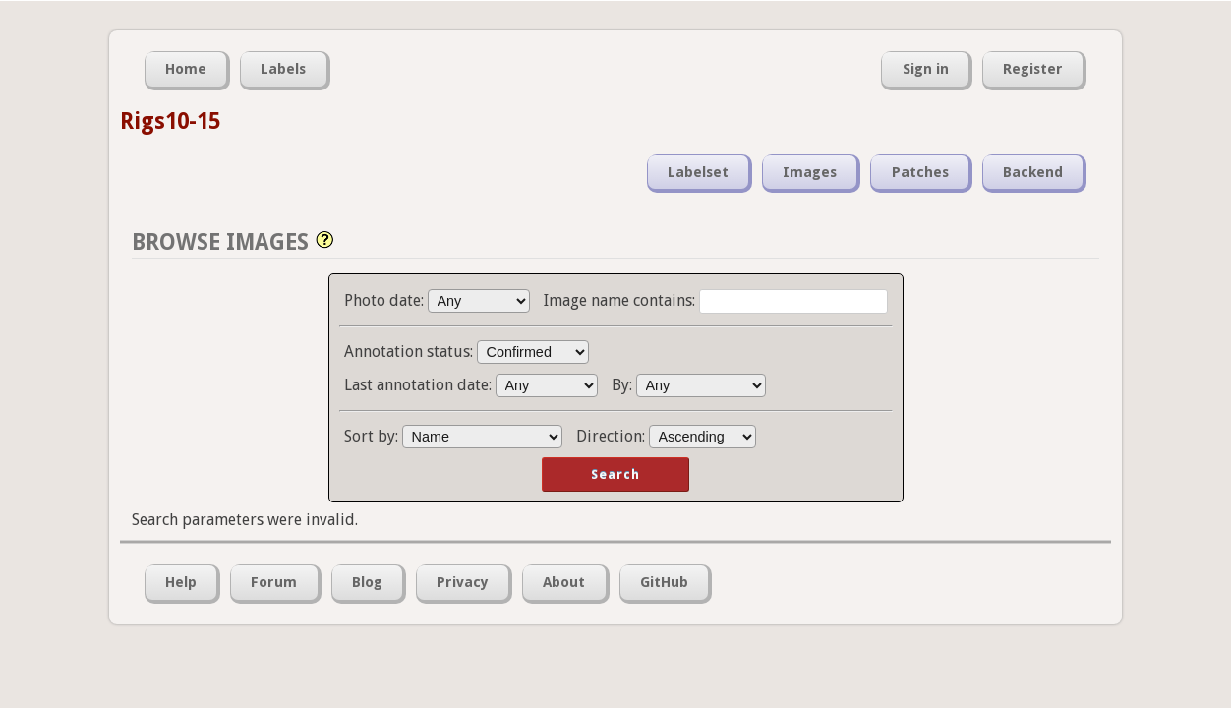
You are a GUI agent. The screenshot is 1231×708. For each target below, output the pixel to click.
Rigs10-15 (170, 121)
